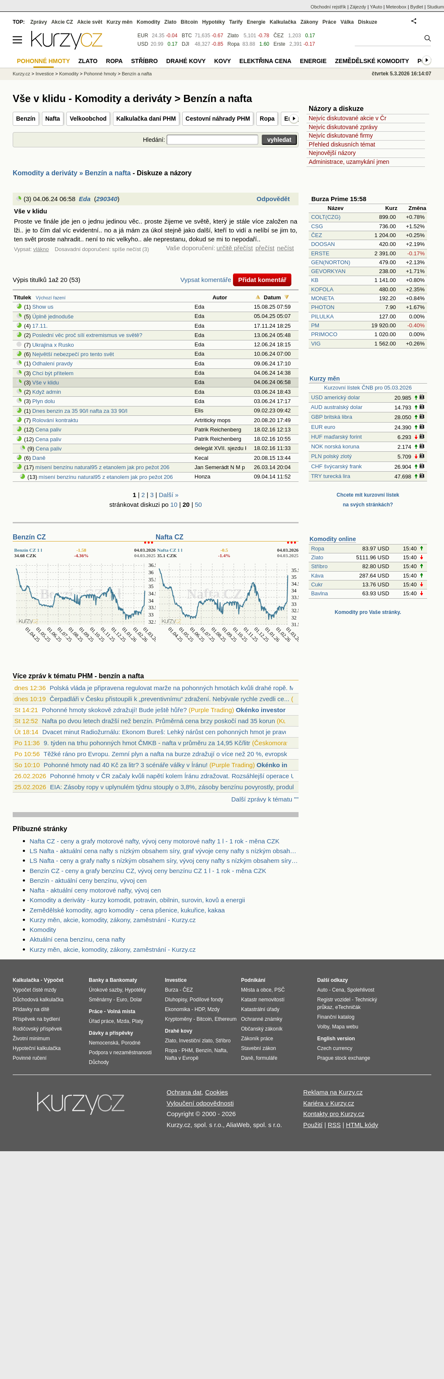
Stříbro (319, 566)
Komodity (43, 929)
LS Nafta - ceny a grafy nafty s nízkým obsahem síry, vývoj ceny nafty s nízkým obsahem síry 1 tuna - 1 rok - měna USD (164, 860)
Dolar (136, 1000)
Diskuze (367, 22)
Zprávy (38, 22)
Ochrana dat (184, 1092)
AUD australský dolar (336, 407)
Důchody (99, 1062)
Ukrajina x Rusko (53, 345)
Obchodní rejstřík (328, 6)
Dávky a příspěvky (111, 1033)
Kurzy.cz (21, 73)
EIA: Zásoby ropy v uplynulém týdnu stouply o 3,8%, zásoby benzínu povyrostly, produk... (175, 786)
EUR (142, 36)
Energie (256, 22)
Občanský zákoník (261, 1029)
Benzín (26, 118)
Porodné (130, 1043)
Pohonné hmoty (100, 73)
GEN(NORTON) (331, 262)
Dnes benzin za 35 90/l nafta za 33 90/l (79, 411)
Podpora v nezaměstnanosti (120, 1053)
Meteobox (396, 6)
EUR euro (323, 427)
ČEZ (316, 235)
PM (315, 325)
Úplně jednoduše (53, 316)
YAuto (376, 6)
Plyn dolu (43, 401)
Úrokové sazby (105, 990)
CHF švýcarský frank (336, 466)
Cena (338, 990)
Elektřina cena (265, 61)
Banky (96, 980)
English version (336, 1039)
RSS (334, 1124)
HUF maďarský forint (336, 437)
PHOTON (322, 307)
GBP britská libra (331, 417)
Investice (45, 73)
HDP (200, 1009)
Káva (317, 575)
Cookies (216, 1092)
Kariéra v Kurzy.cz (328, 1103)
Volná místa (121, 1011)
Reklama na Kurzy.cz (333, 1092)
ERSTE (320, 253)
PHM (187, 1050)
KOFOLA (322, 289)
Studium (435, 6)
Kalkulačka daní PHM (146, 118)
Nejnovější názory (332, 152)
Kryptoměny (178, 1019)
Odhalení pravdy (52, 363)
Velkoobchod (88, 118)
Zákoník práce (257, 1039)
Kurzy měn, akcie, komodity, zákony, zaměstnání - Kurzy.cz (113, 919)
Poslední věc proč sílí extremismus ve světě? (87, 335)
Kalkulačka (283, 22)
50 (198, 504)
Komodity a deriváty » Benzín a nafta (72, 173)
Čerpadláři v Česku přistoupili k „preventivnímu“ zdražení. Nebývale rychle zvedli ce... (169, 698)
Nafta (52, 118)
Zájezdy (358, 6)
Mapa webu (345, 1027)
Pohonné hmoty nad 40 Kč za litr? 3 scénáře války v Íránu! (126, 764)
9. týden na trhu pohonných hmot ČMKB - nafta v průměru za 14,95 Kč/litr (147, 742)
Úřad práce (101, 1021)
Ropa (267, 118)
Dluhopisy (176, 1000)
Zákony (309, 22)
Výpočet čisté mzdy (34, 990)
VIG (316, 343)
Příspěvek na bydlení (36, 1019)
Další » (169, 494)
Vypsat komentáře (206, 279)
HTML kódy (362, 1124)
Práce (330, 22)
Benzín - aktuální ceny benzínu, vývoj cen (88, 880)
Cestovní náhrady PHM (218, 118)
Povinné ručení (30, 1058)
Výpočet (53, 980)
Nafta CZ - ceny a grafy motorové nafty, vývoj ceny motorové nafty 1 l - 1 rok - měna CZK (155, 841)
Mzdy (214, 1009)
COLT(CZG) (326, 217)
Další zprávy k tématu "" (265, 799)
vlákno (41, 249)
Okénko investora (262, 709)
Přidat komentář (262, 279)
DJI (185, 44)
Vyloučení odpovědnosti (200, 1103)
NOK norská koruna (335, 446)
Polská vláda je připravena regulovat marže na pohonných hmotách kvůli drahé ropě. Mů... (176, 687)
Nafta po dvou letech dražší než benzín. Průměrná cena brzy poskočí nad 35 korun (158, 720)
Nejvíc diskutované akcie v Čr (347, 118)
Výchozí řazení (51, 297)
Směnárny (100, 1000)
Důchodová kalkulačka (38, 1000)
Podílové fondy (206, 1000)
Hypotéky (213, 22)
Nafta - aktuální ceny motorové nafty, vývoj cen (95, 890)
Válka (347, 22)
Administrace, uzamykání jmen (349, 161)
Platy (137, 1021)
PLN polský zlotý (331, 456)
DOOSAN (323, 244)
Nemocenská (103, 1043)
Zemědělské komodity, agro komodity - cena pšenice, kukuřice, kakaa (127, 910)
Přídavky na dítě (31, 1009)
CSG (317, 226)
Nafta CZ (170, 537)
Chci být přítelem (53, 373)
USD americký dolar (335, 397)
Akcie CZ (62, 22)
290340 (106, 198)
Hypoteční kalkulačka (36, 1048)
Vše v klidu (45, 382)
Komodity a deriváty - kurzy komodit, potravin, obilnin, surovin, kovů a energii (137, 900)
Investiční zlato (195, 1041)
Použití (313, 1124)
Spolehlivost (361, 990)
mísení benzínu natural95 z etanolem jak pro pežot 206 (103, 467)
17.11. (39, 326)
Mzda (123, 1021)
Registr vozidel (334, 1000)
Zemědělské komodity (372, 61)
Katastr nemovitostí (263, 1000)
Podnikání (253, 980)
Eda (85, 198)
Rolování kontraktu (55, 420)
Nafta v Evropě (181, 1058)
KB (314, 280)
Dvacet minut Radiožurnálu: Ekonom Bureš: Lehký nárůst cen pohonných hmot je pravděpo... (173, 731)
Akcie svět (89, 22)
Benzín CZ (29, 537)
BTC (187, 36)
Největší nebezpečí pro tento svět (73, 354)
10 (174, 504)
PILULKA (322, 316)
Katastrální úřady (260, 1009)
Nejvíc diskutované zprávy (343, 127)
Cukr (317, 584)
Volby (323, 1027)
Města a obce (256, 990)
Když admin (46, 392)
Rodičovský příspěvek (37, 1029)
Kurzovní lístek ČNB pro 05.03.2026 (367, 387)
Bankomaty (123, 980)
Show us (42, 307)
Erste (279, 44)
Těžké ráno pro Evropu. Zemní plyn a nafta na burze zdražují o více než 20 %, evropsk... (168, 753)
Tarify (236, 22)
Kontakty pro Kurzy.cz (334, 1113)
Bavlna (319, 593)
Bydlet (416, 6)
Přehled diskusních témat (342, 144)
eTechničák (348, 1007)
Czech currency (334, 1048)
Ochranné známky (261, 1019)
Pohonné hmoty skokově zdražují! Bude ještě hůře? (114, 709)
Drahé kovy (186, 61)
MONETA (322, 298)
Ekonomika (177, 1009)
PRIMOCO (325, 334)
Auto (322, 990)
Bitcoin (189, 22)
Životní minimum (31, 1039)
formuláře (266, 1058)
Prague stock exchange (343, 1058)
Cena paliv (48, 429)
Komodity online (333, 539)
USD (142, 44)
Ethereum (225, 1019)
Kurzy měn (325, 378)
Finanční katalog (335, 1017)
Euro (121, 1000)
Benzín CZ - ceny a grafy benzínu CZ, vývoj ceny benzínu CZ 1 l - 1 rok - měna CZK (148, 870)
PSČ (279, 990)
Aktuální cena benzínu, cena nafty (77, 939)
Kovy (222, 61)
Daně (38, 458)
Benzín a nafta (137, 73)
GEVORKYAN (328, 271)
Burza (171, 990)
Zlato (317, 557)
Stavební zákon (258, 1048)
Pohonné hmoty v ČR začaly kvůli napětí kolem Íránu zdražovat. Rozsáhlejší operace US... (177, 775)
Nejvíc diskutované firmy (341, 135)
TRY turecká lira (330, 476)
